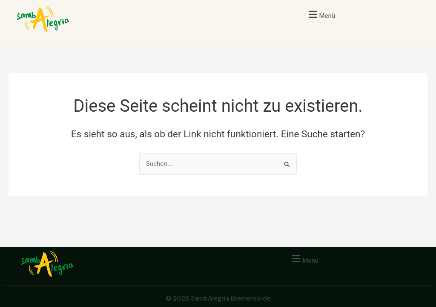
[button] (320, 14)
